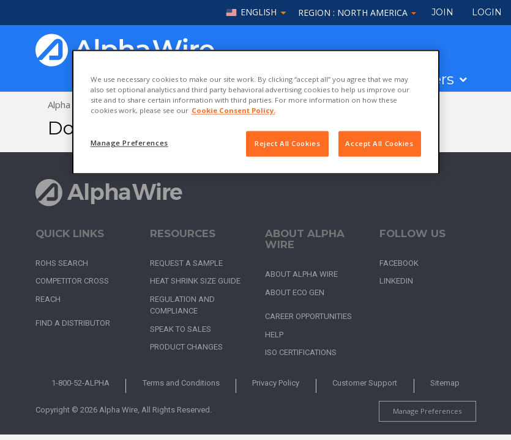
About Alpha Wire (301, 274)
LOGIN (487, 12)
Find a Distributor (72, 323)
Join (442, 12)
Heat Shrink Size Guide (195, 280)
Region (357, 12)
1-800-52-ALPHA (80, 382)
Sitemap (445, 382)
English (259, 12)
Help (274, 334)
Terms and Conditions (181, 382)
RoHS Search (61, 263)
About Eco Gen (294, 292)
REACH (48, 299)
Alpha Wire (70, 104)
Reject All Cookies (287, 143)
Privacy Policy (275, 382)
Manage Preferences (427, 411)
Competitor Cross (72, 280)
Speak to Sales (180, 329)
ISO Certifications (301, 352)
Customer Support (364, 382)
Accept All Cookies (379, 143)
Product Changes (186, 346)
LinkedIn (396, 280)
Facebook (399, 263)
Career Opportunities (308, 316)
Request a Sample (186, 263)
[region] (255, 112)
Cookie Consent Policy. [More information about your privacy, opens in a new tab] (233, 111)
